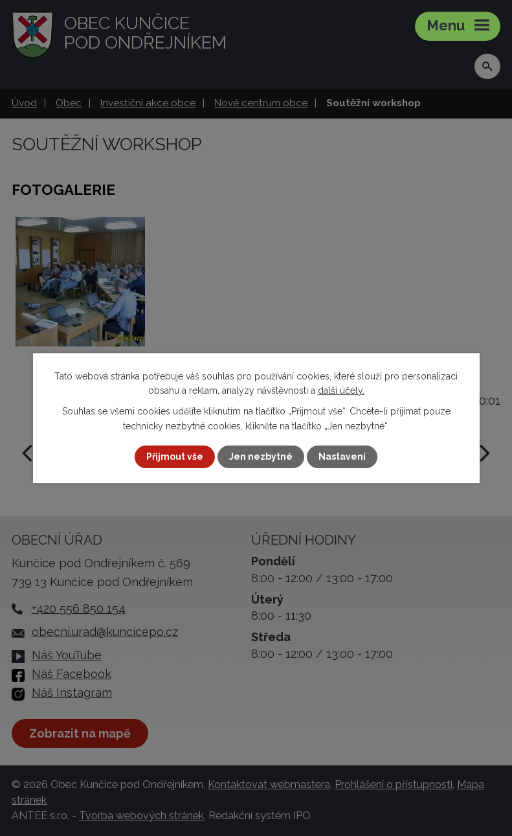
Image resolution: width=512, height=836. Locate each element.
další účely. (341, 390)
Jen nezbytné (261, 456)
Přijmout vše (174, 456)
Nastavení (342, 456)
